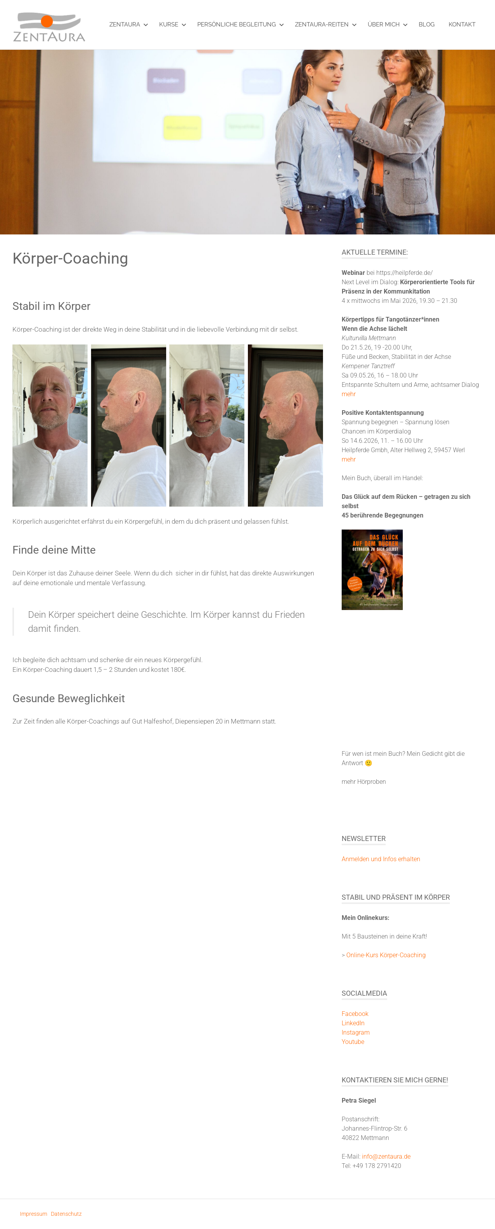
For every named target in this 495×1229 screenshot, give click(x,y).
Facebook (355, 1013)
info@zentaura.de (386, 1156)
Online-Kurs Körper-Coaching (386, 955)
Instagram (356, 1032)
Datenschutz (66, 1214)
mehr (349, 394)
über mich (388, 24)
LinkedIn (353, 1023)
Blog (427, 24)
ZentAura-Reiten (326, 24)
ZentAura (128, 24)
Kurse (172, 24)
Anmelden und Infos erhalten (381, 859)
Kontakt (462, 24)
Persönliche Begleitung (240, 24)
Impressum (33, 1214)
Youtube (353, 1041)
